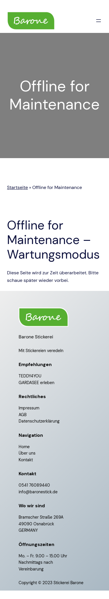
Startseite (17, 187)
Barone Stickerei (36, 337)
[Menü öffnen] (98, 20)
